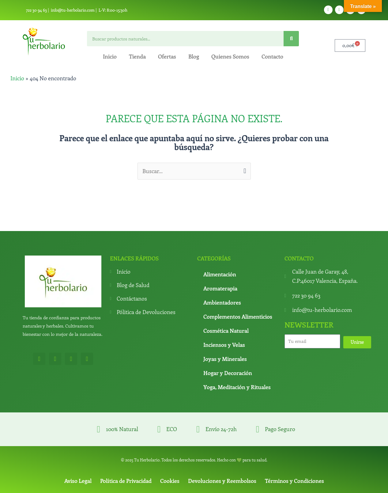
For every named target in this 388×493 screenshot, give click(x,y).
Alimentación (219, 274)
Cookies (169, 481)
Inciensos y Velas (224, 345)
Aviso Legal (78, 481)
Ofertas (167, 56)
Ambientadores (222, 302)
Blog (193, 56)
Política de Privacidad (126, 481)
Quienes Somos (230, 56)
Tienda (137, 56)
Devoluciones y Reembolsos (222, 481)
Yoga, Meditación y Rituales (237, 387)
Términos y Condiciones (294, 481)
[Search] (291, 38)
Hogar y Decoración (227, 373)
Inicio (110, 56)
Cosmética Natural (226, 331)
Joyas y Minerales (225, 359)
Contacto (272, 56)
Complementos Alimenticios (237, 316)
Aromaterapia (220, 288)
